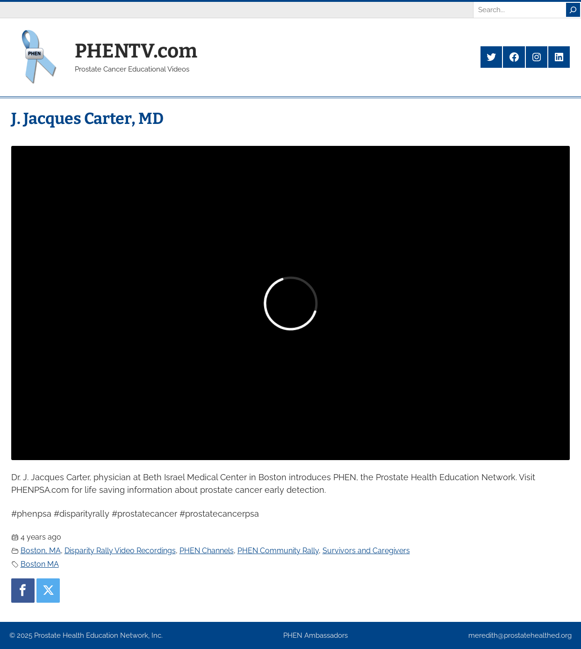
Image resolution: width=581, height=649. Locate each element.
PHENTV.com (136, 51)
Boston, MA (41, 550)
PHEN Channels (206, 550)
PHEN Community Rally (278, 550)
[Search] (573, 10)
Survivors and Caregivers (366, 550)
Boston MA (40, 564)
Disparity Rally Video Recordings (120, 550)
